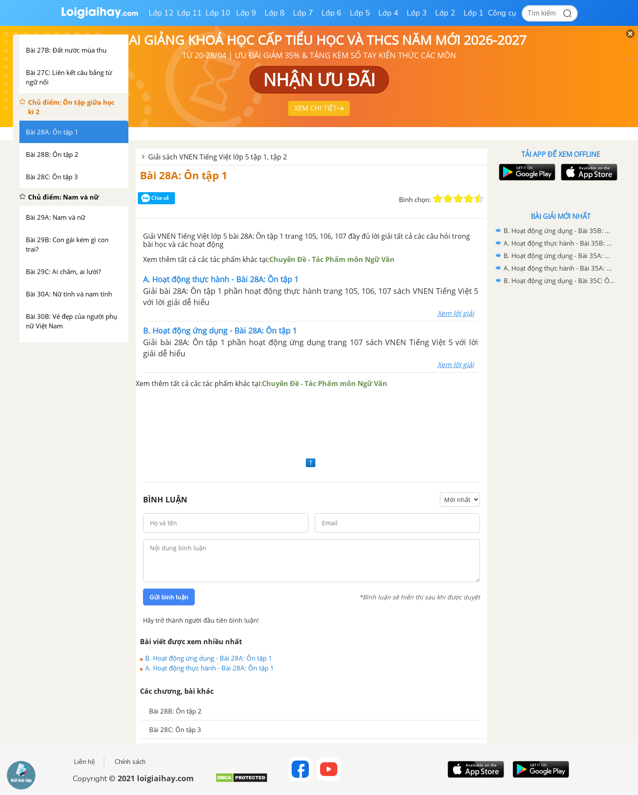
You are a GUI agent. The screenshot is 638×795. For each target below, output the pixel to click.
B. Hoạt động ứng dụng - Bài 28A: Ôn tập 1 (208, 658)
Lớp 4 (388, 13)
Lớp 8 (275, 13)
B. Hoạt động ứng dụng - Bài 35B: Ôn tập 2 (559, 230)
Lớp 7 (303, 13)
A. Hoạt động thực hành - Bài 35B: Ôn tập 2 (559, 243)
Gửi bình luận (168, 597)
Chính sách (130, 762)
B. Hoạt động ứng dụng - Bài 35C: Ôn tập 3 (559, 280)
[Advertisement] (311, 421)
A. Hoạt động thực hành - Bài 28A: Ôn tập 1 (209, 668)
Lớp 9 (246, 13)
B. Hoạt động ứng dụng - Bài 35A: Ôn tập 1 (559, 255)
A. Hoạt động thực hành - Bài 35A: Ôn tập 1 (559, 268)
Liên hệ (84, 762)
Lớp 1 (474, 13)
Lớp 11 (189, 13)
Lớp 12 (161, 13)
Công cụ (502, 13)
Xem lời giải (455, 313)
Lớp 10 (217, 13)
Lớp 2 (445, 13)
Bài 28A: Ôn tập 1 (183, 175)
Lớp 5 (360, 13)
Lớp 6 (331, 13)
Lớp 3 (417, 13)
